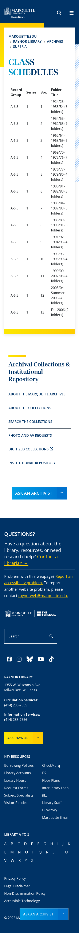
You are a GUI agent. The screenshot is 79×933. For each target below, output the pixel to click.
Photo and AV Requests (30, 435)
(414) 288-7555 (15, 705)
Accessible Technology (22, 901)
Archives (55, 41)
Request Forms (16, 788)
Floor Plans (51, 780)
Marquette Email (55, 817)
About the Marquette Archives (37, 394)
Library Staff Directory (52, 806)
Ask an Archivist (33, 493)
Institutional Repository (31, 463)
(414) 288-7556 (15, 719)
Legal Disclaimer (17, 886)
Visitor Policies (15, 802)
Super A (20, 46)
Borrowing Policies (19, 765)
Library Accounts (17, 773)
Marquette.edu (22, 36)
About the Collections (29, 408)
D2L (45, 773)
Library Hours (15, 780)
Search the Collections (30, 421)
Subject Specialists (18, 795)
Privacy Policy (15, 878)
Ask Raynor (17, 738)
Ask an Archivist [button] (38, 914)
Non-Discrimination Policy (25, 893)
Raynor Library (27, 41)
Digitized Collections (30, 449)
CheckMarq (51, 765)
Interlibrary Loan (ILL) (55, 792)
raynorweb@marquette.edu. (43, 595)
